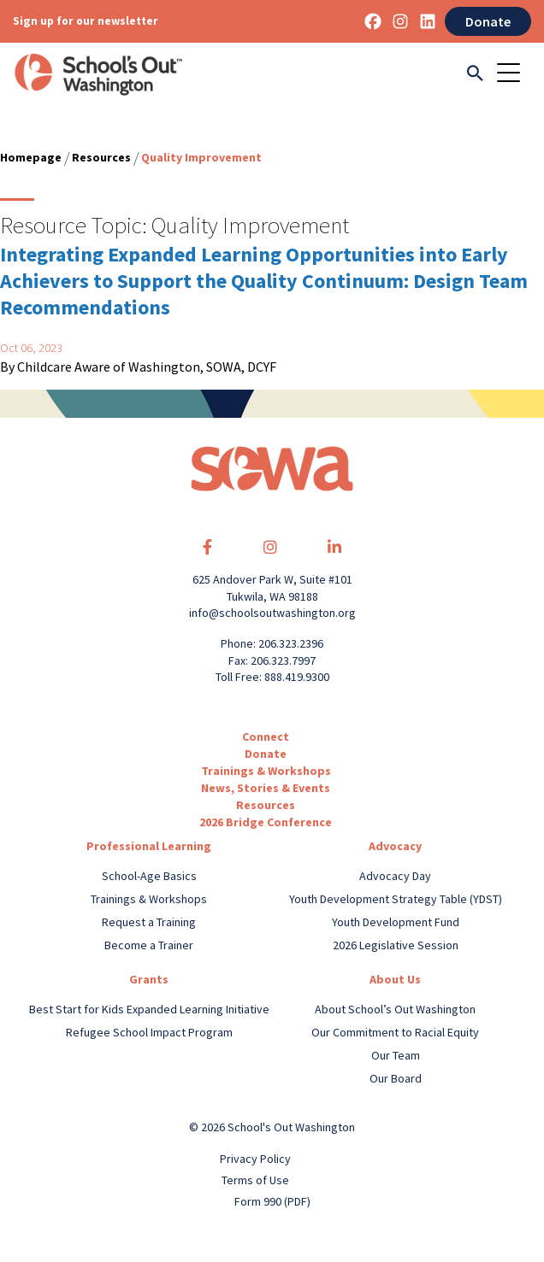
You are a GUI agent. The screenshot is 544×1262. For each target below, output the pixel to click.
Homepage (31, 157)
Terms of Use (255, 1180)
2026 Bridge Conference (265, 822)
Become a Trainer (148, 945)
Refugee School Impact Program (149, 1032)
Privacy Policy (255, 1158)
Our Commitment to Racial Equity (395, 1032)
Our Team (395, 1055)
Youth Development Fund (395, 922)
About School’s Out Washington (395, 1009)
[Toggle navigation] (514, 74)
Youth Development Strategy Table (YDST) (395, 899)
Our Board (396, 1078)
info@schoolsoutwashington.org (272, 612)
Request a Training (149, 922)
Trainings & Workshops (266, 770)
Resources (101, 157)
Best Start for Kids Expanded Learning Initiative (149, 1009)
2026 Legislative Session (395, 945)
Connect (265, 736)
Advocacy (395, 846)
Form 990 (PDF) (272, 1201)
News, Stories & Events (265, 787)
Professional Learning (148, 846)
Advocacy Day (395, 875)
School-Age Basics (149, 875)
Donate (488, 21)
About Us (395, 979)
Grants (149, 979)
